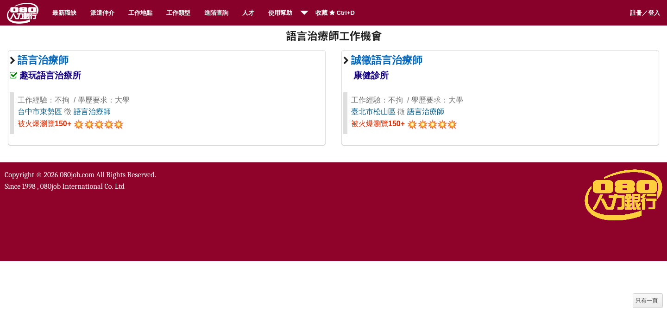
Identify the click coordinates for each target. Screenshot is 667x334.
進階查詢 (216, 12)
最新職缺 (64, 12)
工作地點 (140, 12)
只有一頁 (647, 300)
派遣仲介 (102, 12)
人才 (248, 12)
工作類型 (178, 12)
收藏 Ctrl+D (335, 12)
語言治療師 (92, 112)
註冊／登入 (645, 12)
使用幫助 (280, 12)
